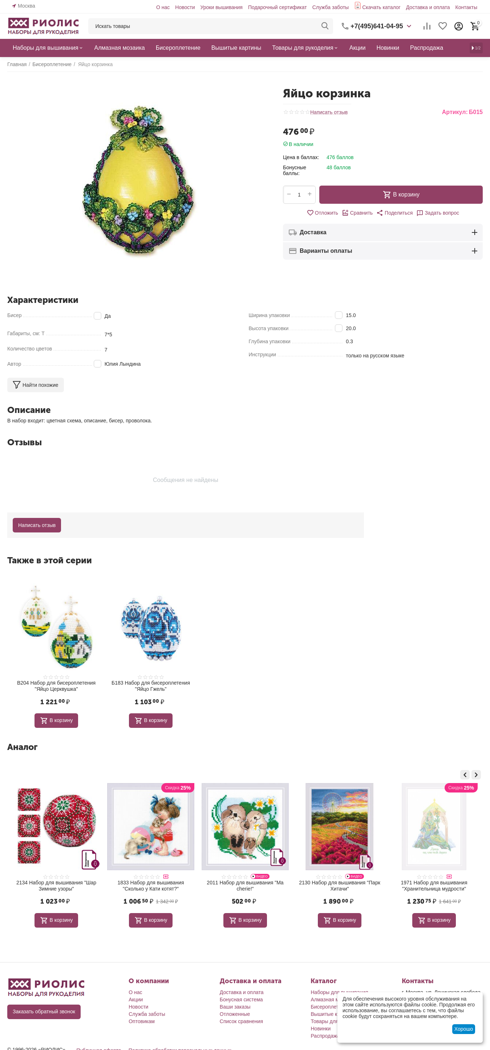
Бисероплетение (330, 1007)
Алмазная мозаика (333, 999)
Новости (185, 7)
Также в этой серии (49, 560)
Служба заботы (330, 7)
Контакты (466, 7)
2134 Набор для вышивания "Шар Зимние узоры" (151, 886)
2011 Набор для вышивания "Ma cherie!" (339, 886)
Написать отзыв (329, 112)
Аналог (22, 747)
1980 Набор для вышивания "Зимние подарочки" (56, 886)
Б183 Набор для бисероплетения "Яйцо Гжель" (151, 686)
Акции (136, 999)
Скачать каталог (381, 7)
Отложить (322, 212)
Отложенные (235, 1014)
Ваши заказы (235, 1007)
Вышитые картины (332, 1014)
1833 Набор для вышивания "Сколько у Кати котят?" (245, 886)
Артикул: (455, 112)
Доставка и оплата (428, 7)
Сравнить (357, 212)
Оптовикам (142, 1021)
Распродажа (325, 1036)
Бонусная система (241, 999)
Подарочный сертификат (277, 7)
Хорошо (463, 1029)
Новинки (321, 1028)
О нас (163, 7)
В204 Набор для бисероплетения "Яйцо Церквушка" (56, 686)
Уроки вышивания (221, 7)
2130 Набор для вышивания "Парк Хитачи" (434, 886)
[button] (394, 212)
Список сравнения (241, 1021)
